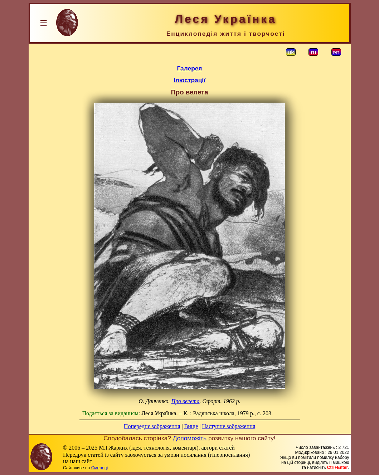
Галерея (189, 68)
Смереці (99, 467)
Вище (191, 426)
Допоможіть (189, 438)
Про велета (185, 401)
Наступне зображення (228, 426)
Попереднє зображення (152, 426)
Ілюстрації (189, 80)
